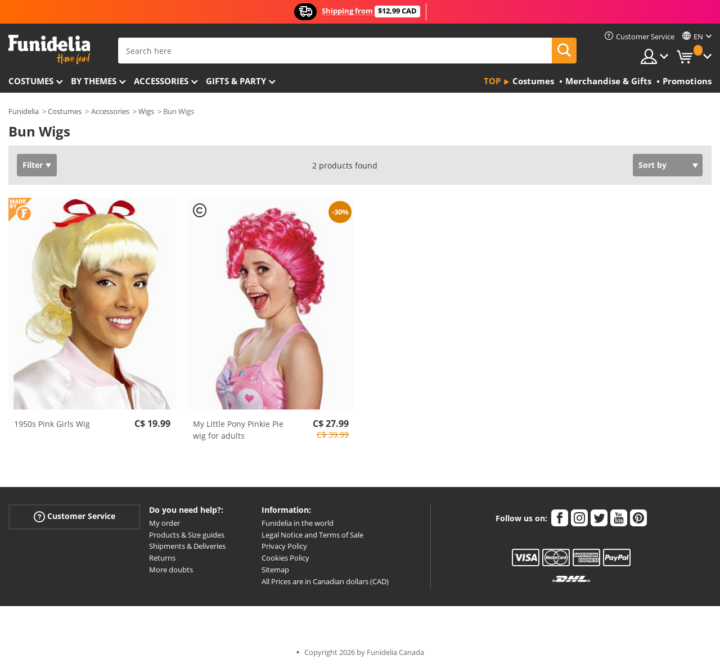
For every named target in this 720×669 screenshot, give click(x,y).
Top (492, 81)
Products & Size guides (186, 535)
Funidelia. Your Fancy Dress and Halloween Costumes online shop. (49, 50)
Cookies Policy (285, 558)
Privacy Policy (284, 546)
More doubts (171, 570)
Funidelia (23, 111)
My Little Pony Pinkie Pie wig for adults (238, 429)
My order (164, 523)
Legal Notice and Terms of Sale (312, 535)
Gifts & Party (236, 81)
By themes (93, 81)
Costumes (30, 81)
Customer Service (74, 516)
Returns (162, 558)
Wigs (146, 111)
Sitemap (275, 570)
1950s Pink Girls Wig (52, 423)
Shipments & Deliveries (187, 546)
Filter (32, 165)
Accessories (161, 81)
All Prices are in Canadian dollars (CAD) (325, 581)
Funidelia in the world (298, 523)
